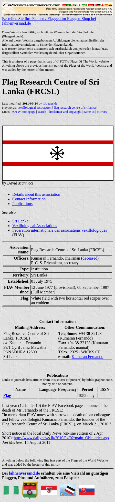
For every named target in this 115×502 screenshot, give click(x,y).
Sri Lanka (20, 221)
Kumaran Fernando (87, 356)
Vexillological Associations (34, 225)
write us (89, 112)
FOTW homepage (23, 112)
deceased (89, 258)
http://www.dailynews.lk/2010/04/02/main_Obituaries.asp (61, 438)
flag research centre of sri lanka (75, 107)
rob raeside (50, 103)
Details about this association (36, 194)
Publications (22, 203)
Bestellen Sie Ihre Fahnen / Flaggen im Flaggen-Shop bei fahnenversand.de (57, 19)
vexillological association (34, 107)
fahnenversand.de (24, 473)
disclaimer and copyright (64, 112)
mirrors (102, 112)
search (42, 112)
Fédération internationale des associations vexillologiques (59, 230)
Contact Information (29, 199)
